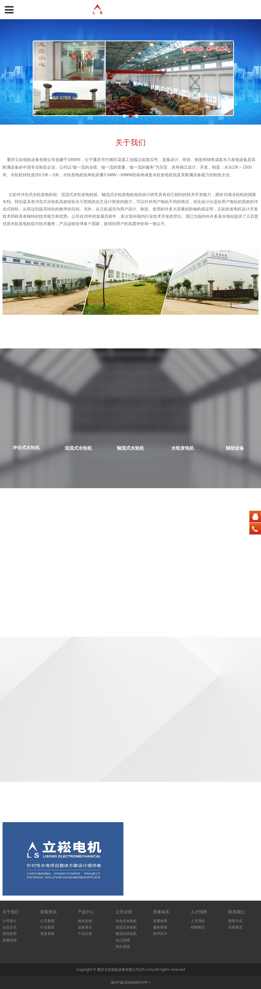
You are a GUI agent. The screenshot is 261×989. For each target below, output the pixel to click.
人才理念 (198, 920)
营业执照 (10, 933)
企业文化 (10, 927)
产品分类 (85, 933)
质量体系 (160, 920)
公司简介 (10, 920)
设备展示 (85, 927)
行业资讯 (47, 927)
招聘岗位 (198, 927)
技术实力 (160, 933)
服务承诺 (160, 927)
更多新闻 (47, 933)
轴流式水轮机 (126, 933)
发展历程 (10, 940)
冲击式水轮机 (126, 920)
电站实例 (85, 920)
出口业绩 (123, 940)
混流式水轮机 (126, 927)
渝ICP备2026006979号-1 (131, 982)
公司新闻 (47, 920)
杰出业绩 (123, 946)
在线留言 (235, 927)
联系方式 (235, 920)
